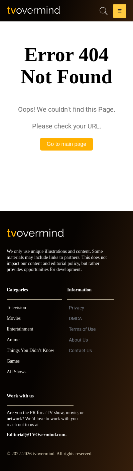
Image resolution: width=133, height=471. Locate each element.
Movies (14, 318)
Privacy (76, 307)
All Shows (16, 371)
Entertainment (20, 329)
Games (13, 361)
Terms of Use (82, 329)
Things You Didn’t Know (30, 350)
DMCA (75, 318)
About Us (78, 340)
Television (16, 307)
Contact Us (80, 350)
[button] (119, 12)
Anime (13, 339)
